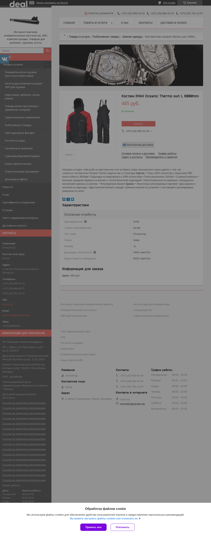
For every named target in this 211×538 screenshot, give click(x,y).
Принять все (93, 527)
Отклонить (122, 527)
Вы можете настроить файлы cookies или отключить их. (104, 518)
